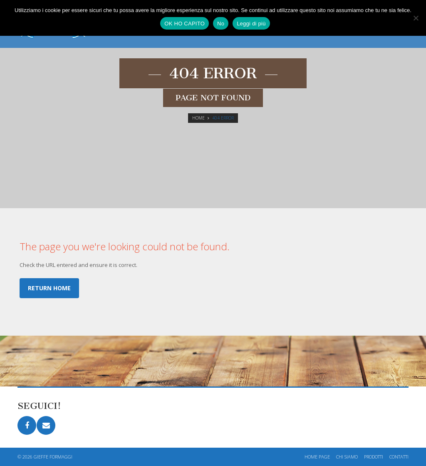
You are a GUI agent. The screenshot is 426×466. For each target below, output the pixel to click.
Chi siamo (347, 457)
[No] (415, 18)
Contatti (399, 457)
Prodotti (373, 457)
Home (198, 118)
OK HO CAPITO (184, 23)
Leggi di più (251, 23)
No (220, 23)
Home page (317, 457)
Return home (49, 288)
